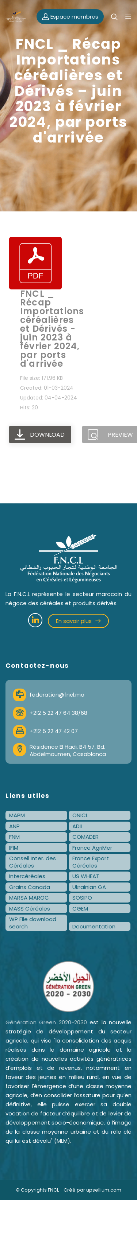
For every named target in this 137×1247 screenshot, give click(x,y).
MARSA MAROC (29, 897)
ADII (77, 826)
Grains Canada (29, 887)
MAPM (17, 815)
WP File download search (32, 922)
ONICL (80, 815)
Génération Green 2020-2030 (46, 1022)
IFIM (13, 848)
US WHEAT (85, 876)
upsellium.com (103, 1190)
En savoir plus (78, 621)
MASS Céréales (29, 908)
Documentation (93, 926)
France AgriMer (92, 848)
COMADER (85, 837)
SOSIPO (82, 897)
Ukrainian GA (89, 887)
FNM (14, 837)
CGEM (80, 908)
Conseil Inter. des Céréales (32, 861)
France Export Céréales (90, 861)
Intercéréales (27, 876)
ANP (14, 826)
